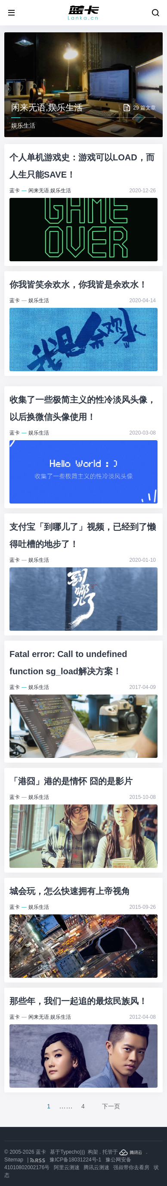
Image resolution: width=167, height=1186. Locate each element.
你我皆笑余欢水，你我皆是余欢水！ (78, 284)
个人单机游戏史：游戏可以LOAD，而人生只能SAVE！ (82, 166)
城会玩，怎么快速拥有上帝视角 (69, 891)
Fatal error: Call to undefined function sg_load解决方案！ (68, 662)
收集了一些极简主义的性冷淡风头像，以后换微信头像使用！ (82, 408)
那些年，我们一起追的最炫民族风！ (78, 1001)
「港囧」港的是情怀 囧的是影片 (71, 781)
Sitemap (13, 1160)
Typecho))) (72, 1152)
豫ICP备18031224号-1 (75, 1160)
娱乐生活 (60, 191)
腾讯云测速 (96, 1167)
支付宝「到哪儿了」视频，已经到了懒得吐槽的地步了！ (82, 535)
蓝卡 (14, 191)
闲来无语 (38, 191)
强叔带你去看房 (131, 1167)
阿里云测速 (67, 1167)
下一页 (111, 1106)
